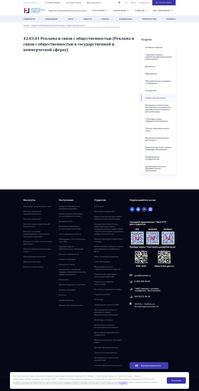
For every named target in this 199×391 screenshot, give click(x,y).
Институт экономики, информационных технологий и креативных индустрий (36, 234)
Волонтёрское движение (104, 211)
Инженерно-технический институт (37, 206)
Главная (26, 25)
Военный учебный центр (33, 267)
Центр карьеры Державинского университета (106, 333)
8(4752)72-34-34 (140, 297)
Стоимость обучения (67, 259)
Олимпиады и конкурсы (103, 320)
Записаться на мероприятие (105, 352)
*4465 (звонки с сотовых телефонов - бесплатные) (145, 289)
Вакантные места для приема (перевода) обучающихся (158, 148)
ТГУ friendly (98, 299)
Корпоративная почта (148, 365)
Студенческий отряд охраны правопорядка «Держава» (105, 275)
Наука (70, 19)
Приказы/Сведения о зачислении (72, 284)
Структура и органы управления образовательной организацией (158, 56)
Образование (51, 19)
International (125, 19)
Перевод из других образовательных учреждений (71, 247)
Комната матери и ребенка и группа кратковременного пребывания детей (108, 248)
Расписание (99, 206)
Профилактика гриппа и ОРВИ (106, 304)
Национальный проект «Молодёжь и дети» (108, 341)
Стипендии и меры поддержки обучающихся (156, 120)
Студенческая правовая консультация (103, 282)
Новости (87, 19)
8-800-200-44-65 (140, 282)
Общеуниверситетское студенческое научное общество (107, 267)
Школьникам (121, 11)
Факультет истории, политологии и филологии (37, 242)
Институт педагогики (32, 219)
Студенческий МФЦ (102, 294)
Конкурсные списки (67, 264)
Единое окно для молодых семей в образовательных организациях (108, 217)
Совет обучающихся (102, 261)
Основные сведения (154, 47)
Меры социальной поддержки (106, 256)
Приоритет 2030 (149, 19)
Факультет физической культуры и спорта (37, 250)
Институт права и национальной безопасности (36, 225)
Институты (144, 3)
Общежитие (63, 279)
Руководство (150, 90)
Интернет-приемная (67, 290)
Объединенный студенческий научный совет (106, 358)
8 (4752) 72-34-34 (73, 3)
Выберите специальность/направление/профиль (69, 207)
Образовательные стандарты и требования (158, 82)
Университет (29, 19)
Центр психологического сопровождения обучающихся (106, 326)
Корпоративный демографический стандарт (108, 240)
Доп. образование (162, 11)
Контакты (171, 19)
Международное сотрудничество (152, 158)
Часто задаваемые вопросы (70, 234)
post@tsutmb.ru (94, 3)
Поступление (99, 11)
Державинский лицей (32, 261)
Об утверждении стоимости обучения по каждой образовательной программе (106, 312)
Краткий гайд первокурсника (70, 305)
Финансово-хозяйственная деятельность (157, 139)
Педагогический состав (75, 25)
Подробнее (123, 383)
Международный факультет (34, 256)
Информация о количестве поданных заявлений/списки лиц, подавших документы (72, 271)
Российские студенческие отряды (108, 289)
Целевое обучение (66, 300)
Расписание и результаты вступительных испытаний (69, 227)
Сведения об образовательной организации (67, 10)
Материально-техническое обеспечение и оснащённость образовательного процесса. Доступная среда (158, 108)
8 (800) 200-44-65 (53, 3)
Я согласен (176, 380)
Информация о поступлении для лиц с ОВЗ (72, 240)
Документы (150, 66)
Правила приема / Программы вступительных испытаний (71, 214)
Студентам (141, 11)
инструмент (123, 382)
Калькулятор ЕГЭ (65, 221)
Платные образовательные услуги (157, 129)
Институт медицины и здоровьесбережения (32, 212)
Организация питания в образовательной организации (155, 168)
